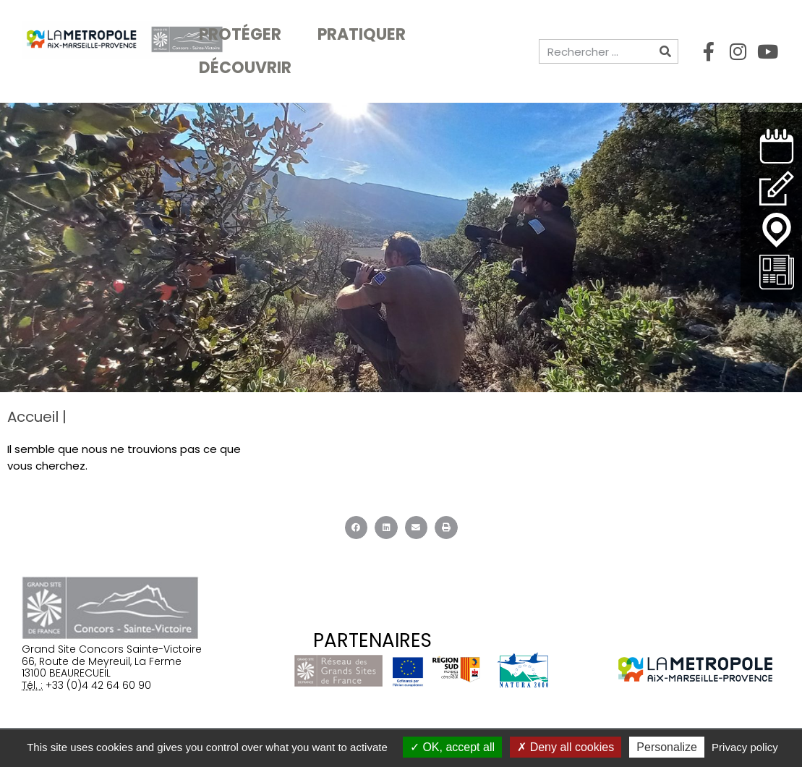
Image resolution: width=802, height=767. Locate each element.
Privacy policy (745, 747)
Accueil (33, 417)
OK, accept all (452, 747)
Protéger (244, 34)
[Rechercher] (665, 51)
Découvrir (249, 67)
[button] (356, 527)
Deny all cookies (565, 747)
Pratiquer (365, 34)
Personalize (666, 747)
